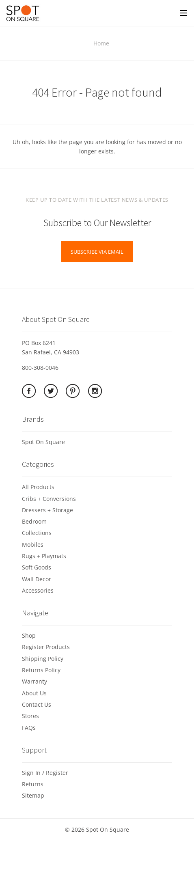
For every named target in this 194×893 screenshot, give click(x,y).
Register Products (46, 647)
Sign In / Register (45, 773)
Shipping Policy (42, 658)
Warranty (34, 681)
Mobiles (32, 544)
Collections (37, 533)
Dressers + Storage (47, 510)
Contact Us (36, 704)
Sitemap (33, 795)
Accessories (38, 590)
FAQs (29, 727)
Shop (29, 635)
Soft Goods (36, 567)
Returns (32, 784)
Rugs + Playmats (44, 556)
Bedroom (34, 521)
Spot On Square (43, 442)
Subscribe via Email (97, 251)
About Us (34, 693)
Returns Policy (41, 670)
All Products (38, 487)
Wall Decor (36, 579)
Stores (30, 716)
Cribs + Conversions (49, 499)
